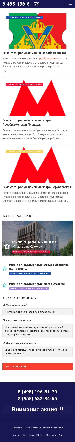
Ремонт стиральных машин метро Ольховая (37, 283)
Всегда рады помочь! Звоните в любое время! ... (31, 311)
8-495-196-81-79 (21, 4)
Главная (16, 434)
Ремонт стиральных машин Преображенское (34, 53)
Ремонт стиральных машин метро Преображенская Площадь (26, 122)
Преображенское (48, 58)
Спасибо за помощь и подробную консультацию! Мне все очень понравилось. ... (36, 351)
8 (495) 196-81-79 (37, 392)
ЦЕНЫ (39, 434)
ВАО (31, 17)
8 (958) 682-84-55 (37, 398)
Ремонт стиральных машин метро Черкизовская (36, 187)
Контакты (28, 434)
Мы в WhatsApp (54, 434)
